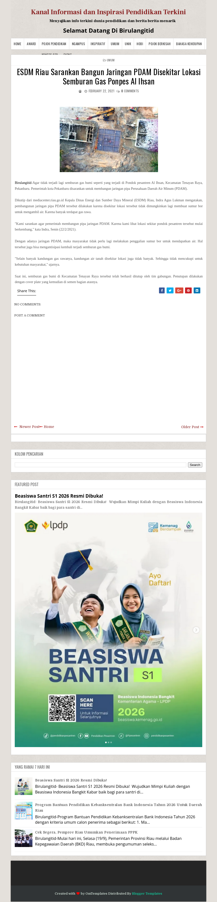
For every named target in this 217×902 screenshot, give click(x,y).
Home (17, 43)
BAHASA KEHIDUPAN (189, 43)
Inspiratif (98, 43)
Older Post (190, 427)
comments (130, 90)
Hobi (140, 43)
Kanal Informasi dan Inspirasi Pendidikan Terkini (108, 12)
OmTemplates (96, 893)
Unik (128, 43)
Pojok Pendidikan (54, 43)
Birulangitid (23, 183)
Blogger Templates (147, 893)
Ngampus (78, 43)
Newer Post (29, 427)
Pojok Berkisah (160, 43)
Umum (115, 43)
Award (31, 43)
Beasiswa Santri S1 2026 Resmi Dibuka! (59, 496)
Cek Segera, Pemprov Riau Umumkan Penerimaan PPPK (86, 832)
